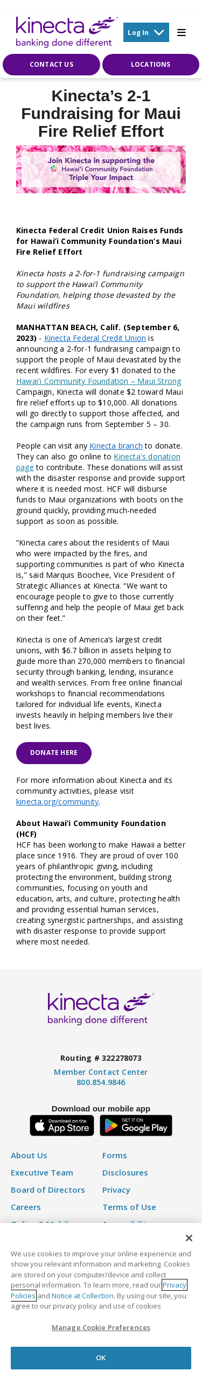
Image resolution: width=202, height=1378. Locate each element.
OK (101, 1357)
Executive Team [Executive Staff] (42, 1172)
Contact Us (51, 64)
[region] (101, 1300)
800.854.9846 (100, 1082)
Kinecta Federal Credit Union (95, 338)
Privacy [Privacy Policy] (116, 1190)
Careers (26, 1207)
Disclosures (125, 1172)
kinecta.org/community (57, 801)
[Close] (189, 1238)
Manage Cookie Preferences (101, 1327)
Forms (114, 1155)
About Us (29, 1155)
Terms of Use (129, 1207)
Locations (151, 64)
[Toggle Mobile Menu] (182, 32)
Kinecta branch (116, 445)
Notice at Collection (83, 1295)
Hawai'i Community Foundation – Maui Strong (98, 381)
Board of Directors (48, 1190)
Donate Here (54, 752)
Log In (146, 32)
